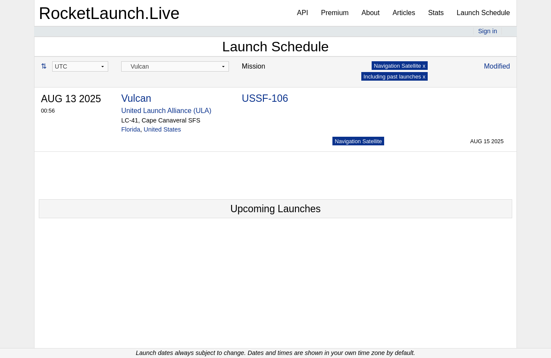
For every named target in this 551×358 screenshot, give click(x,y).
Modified (497, 66)
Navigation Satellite (358, 141)
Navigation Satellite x (400, 66)
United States (162, 129)
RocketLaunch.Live (109, 13)
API (302, 12)
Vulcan (136, 98)
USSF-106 (265, 98)
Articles (403, 12)
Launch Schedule (483, 12)
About (371, 12)
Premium (335, 12)
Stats (436, 12)
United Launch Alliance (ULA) (166, 110)
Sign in (487, 31)
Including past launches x (394, 76)
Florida (130, 129)
